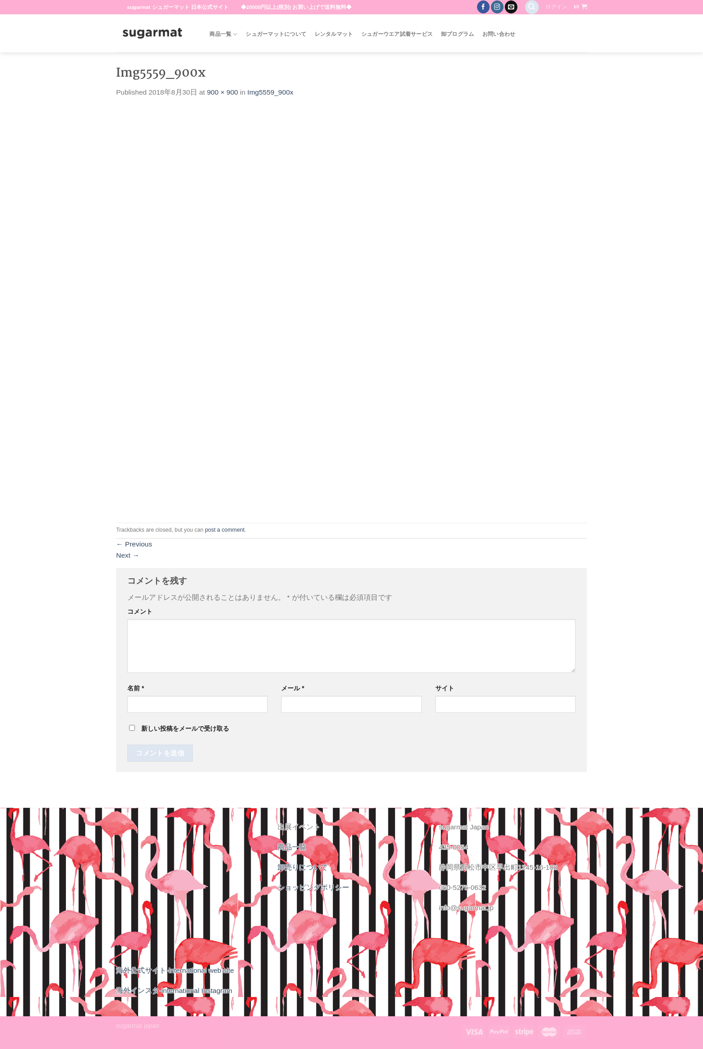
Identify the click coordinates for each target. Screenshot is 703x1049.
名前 (135, 688)
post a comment (224, 530)
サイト (444, 688)
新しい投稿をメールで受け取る (185, 728)
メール (292, 688)
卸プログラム (457, 34)
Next (127, 555)
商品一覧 (223, 34)
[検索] (532, 7)
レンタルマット (334, 34)
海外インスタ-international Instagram (174, 990)
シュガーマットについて (276, 34)
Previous (134, 544)
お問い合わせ (499, 34)
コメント (139, 611)
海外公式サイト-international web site (175, 970)
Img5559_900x (270, 92)
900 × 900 (222, 92)
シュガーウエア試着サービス (397, 34)
